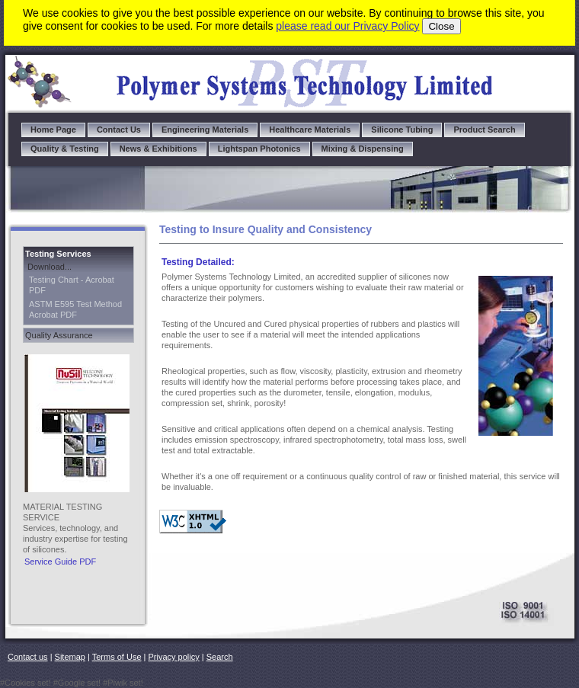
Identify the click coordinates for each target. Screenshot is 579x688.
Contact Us (119, 129)
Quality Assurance (59, 335)
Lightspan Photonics (259, 148)
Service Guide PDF (60, 561)
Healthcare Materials (309, 129)
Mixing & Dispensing (362, 148)
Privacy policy (174, 656)
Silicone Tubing (402, 129)
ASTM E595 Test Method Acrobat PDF (75, 309)
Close (441, 26)
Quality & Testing (64, 148)
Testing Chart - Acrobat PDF (71, 285)
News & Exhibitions (158, 148)
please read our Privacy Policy (347, 26)
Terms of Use (117, 656)
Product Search (484, 129)
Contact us (28, 656)
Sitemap (70, 656)
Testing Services (58, 253)
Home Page (53, 129)
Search (219, 656)
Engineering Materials (205, 129)
